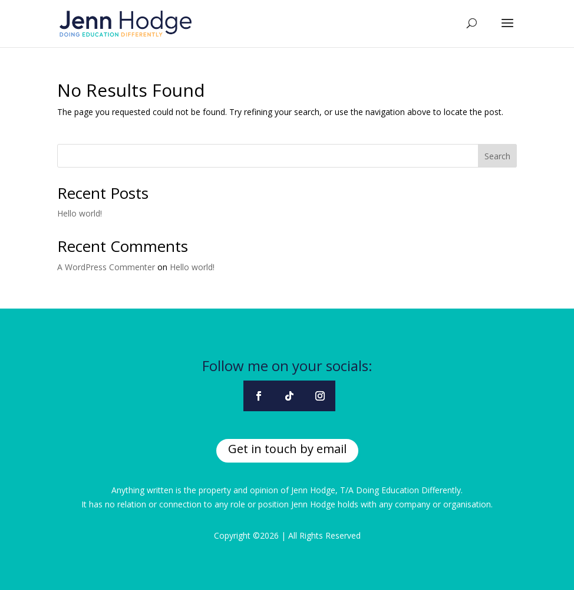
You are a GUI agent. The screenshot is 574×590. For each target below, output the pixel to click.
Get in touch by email (287, 449)
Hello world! (79, 213)
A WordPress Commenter (106, 267)
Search (497, 156)
